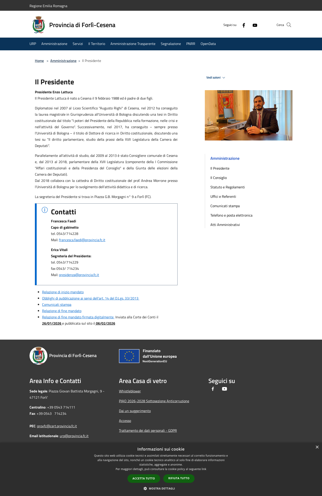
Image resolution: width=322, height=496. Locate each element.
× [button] (317, 447)
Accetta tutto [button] (144, 478)
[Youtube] (247, 25)
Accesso (125, 420)
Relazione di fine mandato (61, 310)
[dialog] (161, 469)
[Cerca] (287, 24)
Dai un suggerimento (135, 410)
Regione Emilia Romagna (48, 6)
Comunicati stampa (56, 304)
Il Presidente (219, 168)
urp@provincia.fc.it (74, 436)
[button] (161, 488)
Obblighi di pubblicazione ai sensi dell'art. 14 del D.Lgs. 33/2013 (90, 298)
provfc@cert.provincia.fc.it (57, 426)
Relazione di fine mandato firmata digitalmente (78, 317)
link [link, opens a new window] (204, 469)
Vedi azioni (216, 77)
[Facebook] (236, 25)
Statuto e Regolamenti (227, 187)
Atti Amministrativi (225, 224)
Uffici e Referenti (223, 196)
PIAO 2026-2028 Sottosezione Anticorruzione (154, 401)
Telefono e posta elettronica (231, 215)
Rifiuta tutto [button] (179, 478)
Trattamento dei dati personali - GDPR (148, 430)
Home (39, 60)
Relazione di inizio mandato (63, 292)
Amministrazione (63, 60)
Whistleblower (130, 391)
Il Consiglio (218, 177)
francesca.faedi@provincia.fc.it (82, 240)
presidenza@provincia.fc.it (79, 274)
